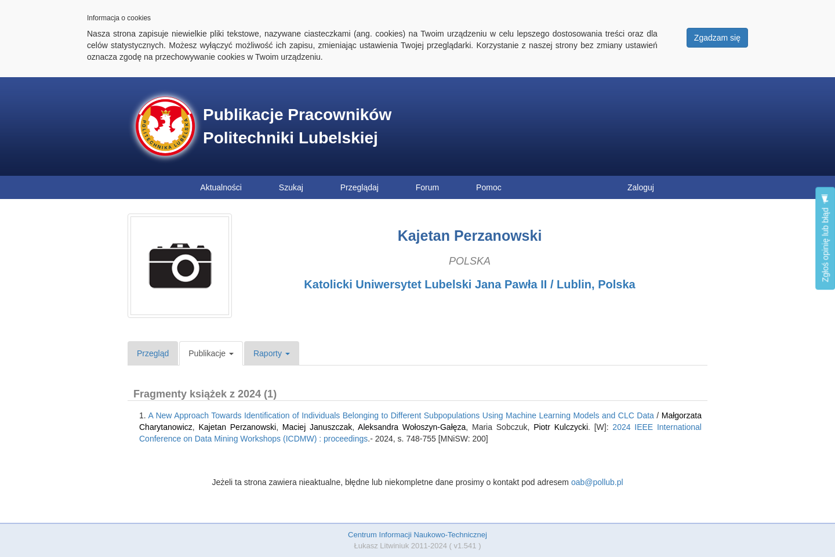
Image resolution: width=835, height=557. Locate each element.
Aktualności (221, 187)
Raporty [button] (271, 353)
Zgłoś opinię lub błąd (825, 238)
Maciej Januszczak (317, 427)
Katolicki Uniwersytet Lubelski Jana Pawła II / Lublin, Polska (469, 284)
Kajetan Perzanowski (238, 427)
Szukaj (291, 187)
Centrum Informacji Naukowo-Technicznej (417, 534)
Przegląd (153, 353)
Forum (427, 187)
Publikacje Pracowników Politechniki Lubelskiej (297, 126)
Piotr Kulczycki (560, 427)
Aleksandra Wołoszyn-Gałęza (412, 427)
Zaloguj (640, 187)
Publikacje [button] (211, 353)
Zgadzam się (717, 37)
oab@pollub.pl (597, 482)
